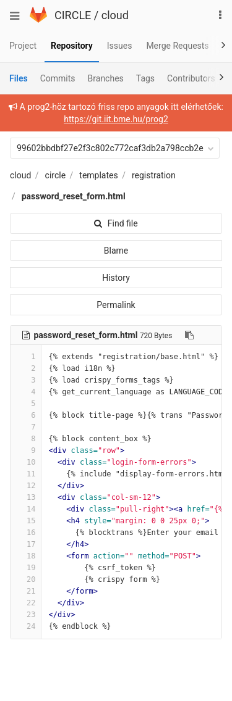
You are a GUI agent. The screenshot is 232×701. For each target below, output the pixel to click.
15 (26, 520)
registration (154, 175)
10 (26, 462)
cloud (115, 15)
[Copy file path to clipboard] (189, 335)
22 (26, 603)
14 (26, 509)
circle (55, 175)
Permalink (116, 305)
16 (26, 532)
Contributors (191, 78)
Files (18, 78)
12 (26, 485)
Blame (116, 250)
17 (26, 544)
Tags (145, 78)
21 (26, 591)
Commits (57, 78)
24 (26, 626)
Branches (106, 78)
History (116, 278)
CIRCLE (72, 15)
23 (26, 614)
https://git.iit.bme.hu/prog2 (116, 119)
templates (98, 175)
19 (26, 567)
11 (26, 474)
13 (26, 497)
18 (26, 556)
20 (26, 579)
